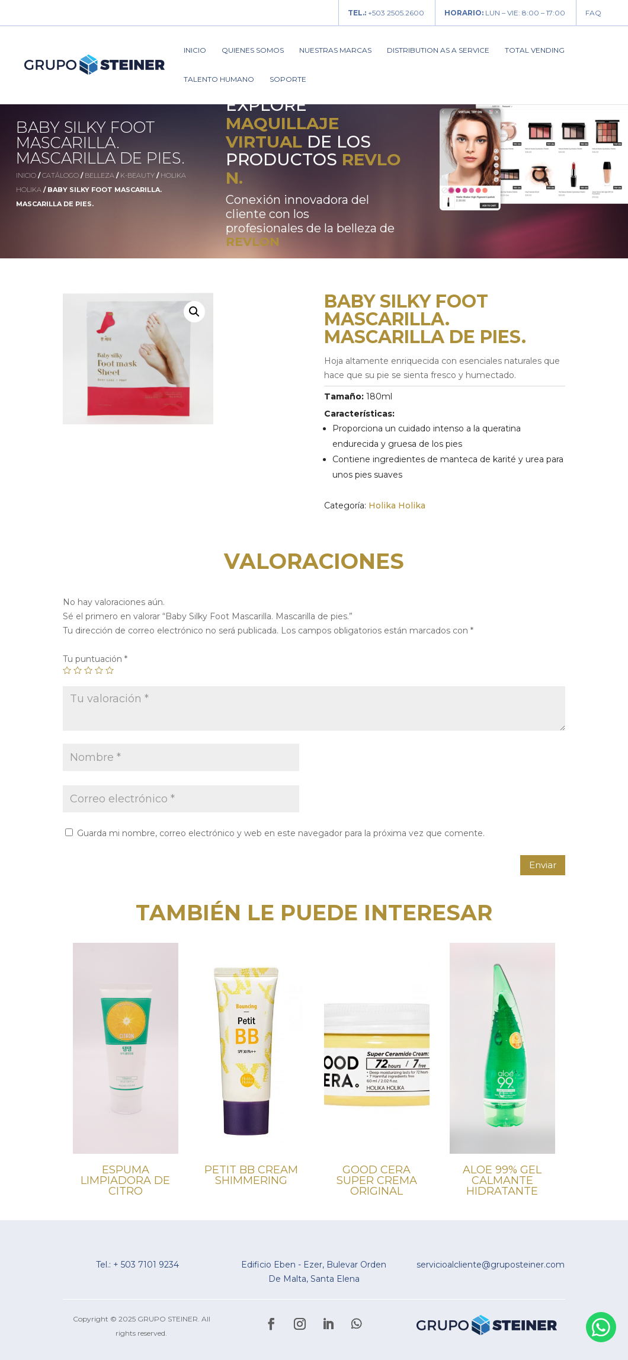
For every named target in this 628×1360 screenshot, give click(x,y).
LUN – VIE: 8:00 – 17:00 (504, 12)
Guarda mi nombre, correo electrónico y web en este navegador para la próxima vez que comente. (281, 833)
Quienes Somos (253, 50)
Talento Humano (219, 79)
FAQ (593, 12)
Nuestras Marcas (335, 50)
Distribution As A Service (438, 50)
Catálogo (60, 175)
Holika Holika (397, 505)
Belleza (99, 175)
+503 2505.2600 (386, 12)
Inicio (195, 50)
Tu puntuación (95, 659)
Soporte (288, 79)
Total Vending (535, 50)
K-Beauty (137, 175)
